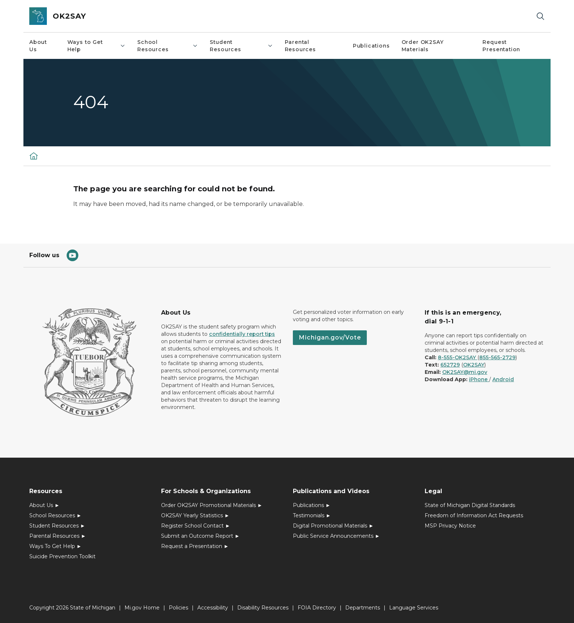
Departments (362, 607)
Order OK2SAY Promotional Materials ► (211, 505)
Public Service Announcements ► (336, 536)
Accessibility (212, 607)
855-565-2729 (497, 357)
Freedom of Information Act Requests (474, 515)
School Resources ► (55, 515)
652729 (450, 364)
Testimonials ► (312, 515)
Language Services (413, 607)
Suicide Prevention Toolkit (62, 556)
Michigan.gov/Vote (330, 337)
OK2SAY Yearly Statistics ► (195, 515)
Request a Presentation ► (195, 546)
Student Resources (241, 46)
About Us (38, 46)
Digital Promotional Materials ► (333, 525)
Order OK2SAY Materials (423, 46)
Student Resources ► (57, 525)
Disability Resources (262, 607)
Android (503, 379)
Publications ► (312, 505)
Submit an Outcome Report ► (200, 536)
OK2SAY (473, 364)
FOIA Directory (317, 607)
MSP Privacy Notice (450, 525)
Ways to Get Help (96, 46)
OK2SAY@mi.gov (464, 372)
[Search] (540, 16)
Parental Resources (300, 46)
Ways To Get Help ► (55, 546)
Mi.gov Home (142, 607)
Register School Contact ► (195, 525)
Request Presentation (501, 46)
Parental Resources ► (57, 536)
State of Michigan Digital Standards (470, 505)
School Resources (167, 46)
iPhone (479, 379)
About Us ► (44, 505)
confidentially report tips (242, 334)
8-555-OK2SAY (457, 357)
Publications (371, 45)
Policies (178, 607)
